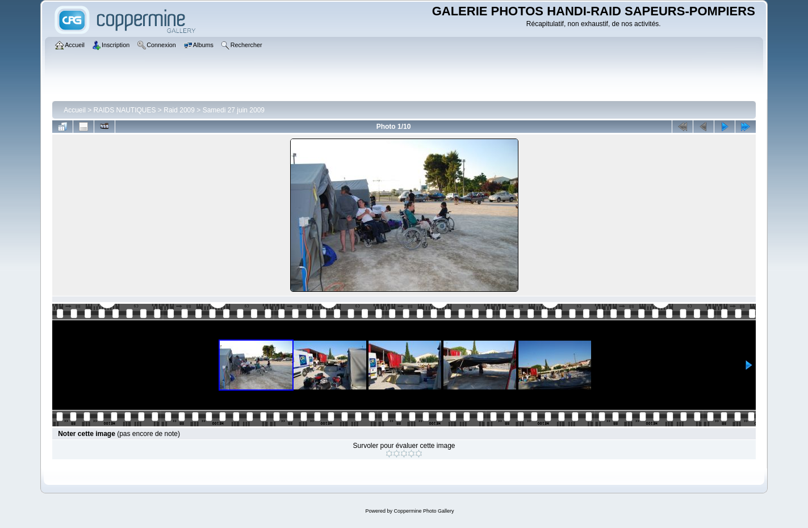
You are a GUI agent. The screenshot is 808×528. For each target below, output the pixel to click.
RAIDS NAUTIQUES (125, 110)
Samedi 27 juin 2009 (234, 110)
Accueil (75, 110)
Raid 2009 (179, 110)
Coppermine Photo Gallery (423, 511)
